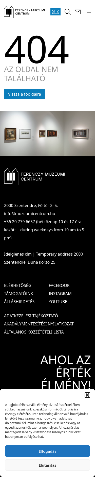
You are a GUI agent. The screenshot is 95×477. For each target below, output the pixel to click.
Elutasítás (47, 465)
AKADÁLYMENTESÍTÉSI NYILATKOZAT (39, 324)
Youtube (58, 301)
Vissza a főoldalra (24, 94)
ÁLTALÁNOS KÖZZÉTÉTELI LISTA (34, 332)
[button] (87, 395)
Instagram (60, 293)
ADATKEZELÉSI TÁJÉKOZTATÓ (31, 316)
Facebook (59, 285)
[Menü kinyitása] (88, 12)
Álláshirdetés (19, 301)
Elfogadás (47, 451)
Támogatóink (18, 293)
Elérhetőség (17, 285)
